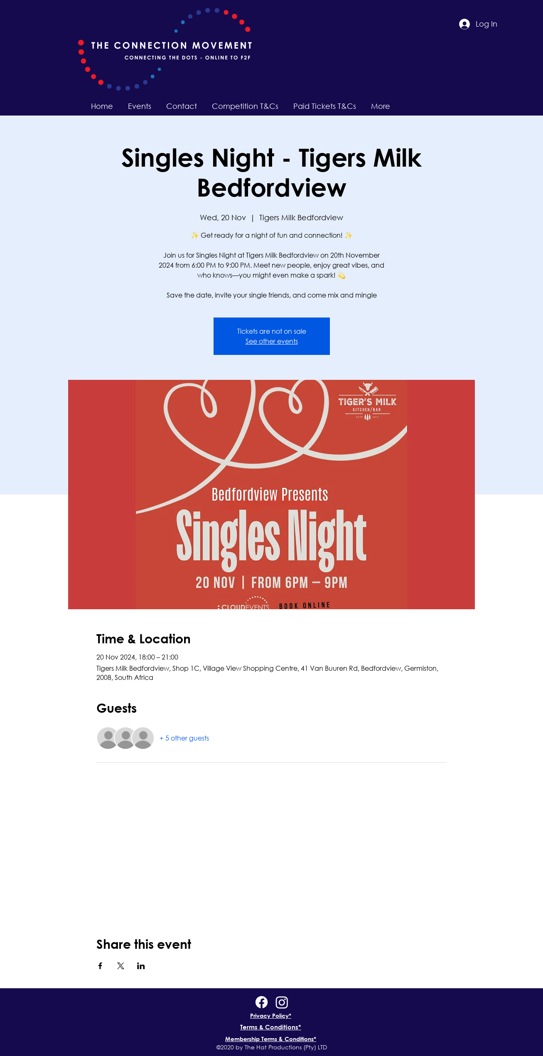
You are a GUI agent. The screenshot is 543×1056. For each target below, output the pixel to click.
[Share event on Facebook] (100, 965)
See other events (272, 341)
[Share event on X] (121, 965)
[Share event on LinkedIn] (141, 965)
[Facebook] (261, 1002)
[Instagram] (282, 1002)
